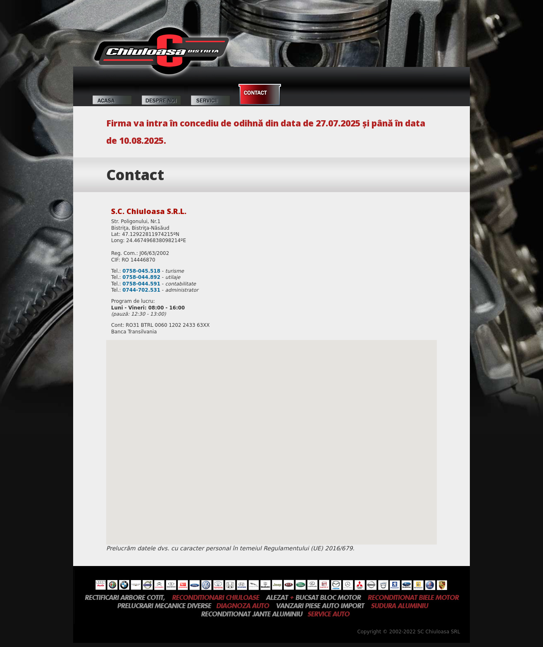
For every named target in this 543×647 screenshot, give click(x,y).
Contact (259, 95)
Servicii (210, 95)
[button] (271, 434)
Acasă (112, 95)
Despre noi (161, 95)
